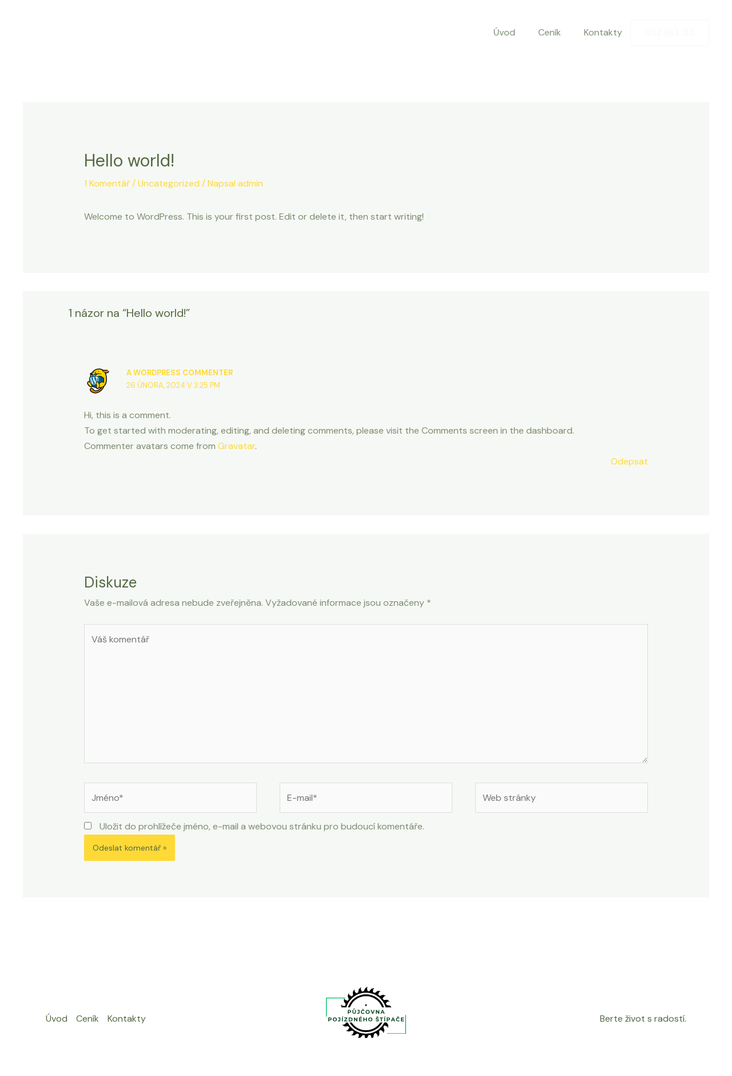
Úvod (504, 32)
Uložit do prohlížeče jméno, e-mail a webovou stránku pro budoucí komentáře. (262, 826)
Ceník (549, 32)
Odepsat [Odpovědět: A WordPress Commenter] (629, 461)
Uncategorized (169, 183)
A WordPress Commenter (179, 373)
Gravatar (236, 446)
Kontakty (603, 32)
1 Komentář (107, 183)
